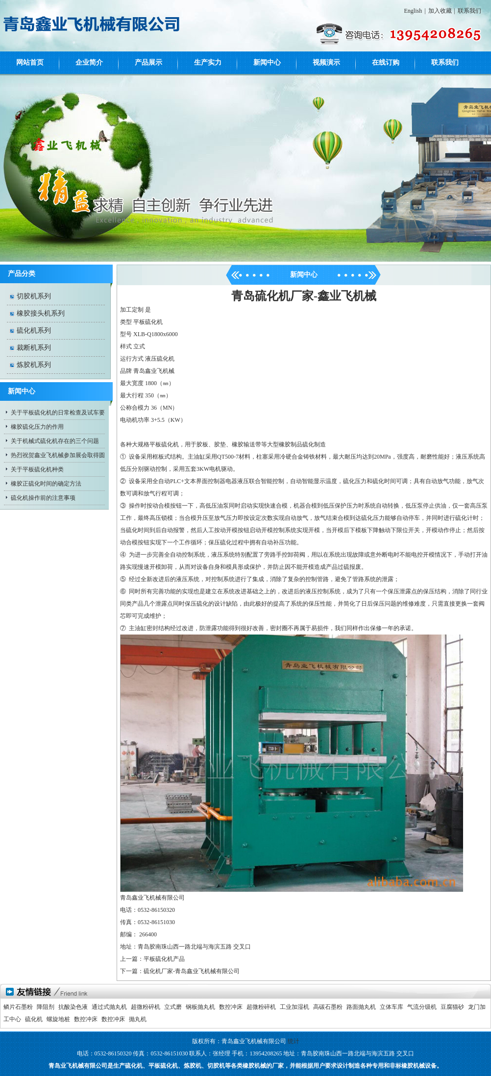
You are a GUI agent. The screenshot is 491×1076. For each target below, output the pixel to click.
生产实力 (207, 62)
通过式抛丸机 (109, 1006)
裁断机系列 (34, 347)
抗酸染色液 (73, 1006)
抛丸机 (138, 1019)
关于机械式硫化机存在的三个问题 (55, 441)
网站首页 (30, 62)
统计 (293, 1041)
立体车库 (391, 1006)
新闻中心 (267, 62)
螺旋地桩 (58, 1019)
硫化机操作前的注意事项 (43, 497)
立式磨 (173, 1006)
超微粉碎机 (145, 1006)
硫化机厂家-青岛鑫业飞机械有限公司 (192, 971)
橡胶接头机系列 (41, 313)
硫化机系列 (34, 330)
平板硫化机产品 (164, 958)
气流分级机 (422, 1006)
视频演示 (326, 62)
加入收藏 (440, 10)
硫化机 (34, 1019)
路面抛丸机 (361, 1006)
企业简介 (89, 62)
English (413, 10)
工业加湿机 (294, 1006)
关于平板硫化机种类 (37, 469)
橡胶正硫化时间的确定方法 (46, 483)
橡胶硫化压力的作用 (37, 426)
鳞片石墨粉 (18, 1006)
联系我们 (469, 10)
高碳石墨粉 (328, 1006)
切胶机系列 (34, 296)
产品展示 (148, 62)
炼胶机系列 (34, 364)
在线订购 (385, 62)
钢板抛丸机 (200, 1006)
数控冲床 (231, 1006)
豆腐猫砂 (452, 1006)
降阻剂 (45, 1006)
